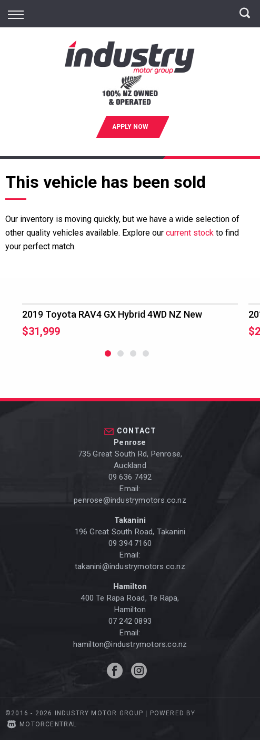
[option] (130, 320)
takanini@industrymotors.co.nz (130, 566)
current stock (190, 233)
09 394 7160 (130, 543)
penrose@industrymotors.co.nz (130, 500)
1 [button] (108, 358)
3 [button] (133, 358)
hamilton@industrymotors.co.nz (130, 644)
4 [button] (146, 358)
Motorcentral (42, 724)
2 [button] (120, 358)
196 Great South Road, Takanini (130, 531)
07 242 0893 (130, 621)
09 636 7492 (130, 477)
